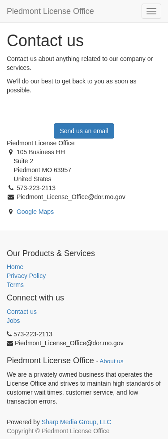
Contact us (22, 311)
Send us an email (84, 131)
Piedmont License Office (50, 11)
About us (111, 361)
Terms (15, 284)
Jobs (13, 320)
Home (15, 266)
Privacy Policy (26, 275)
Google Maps (35, 211)
